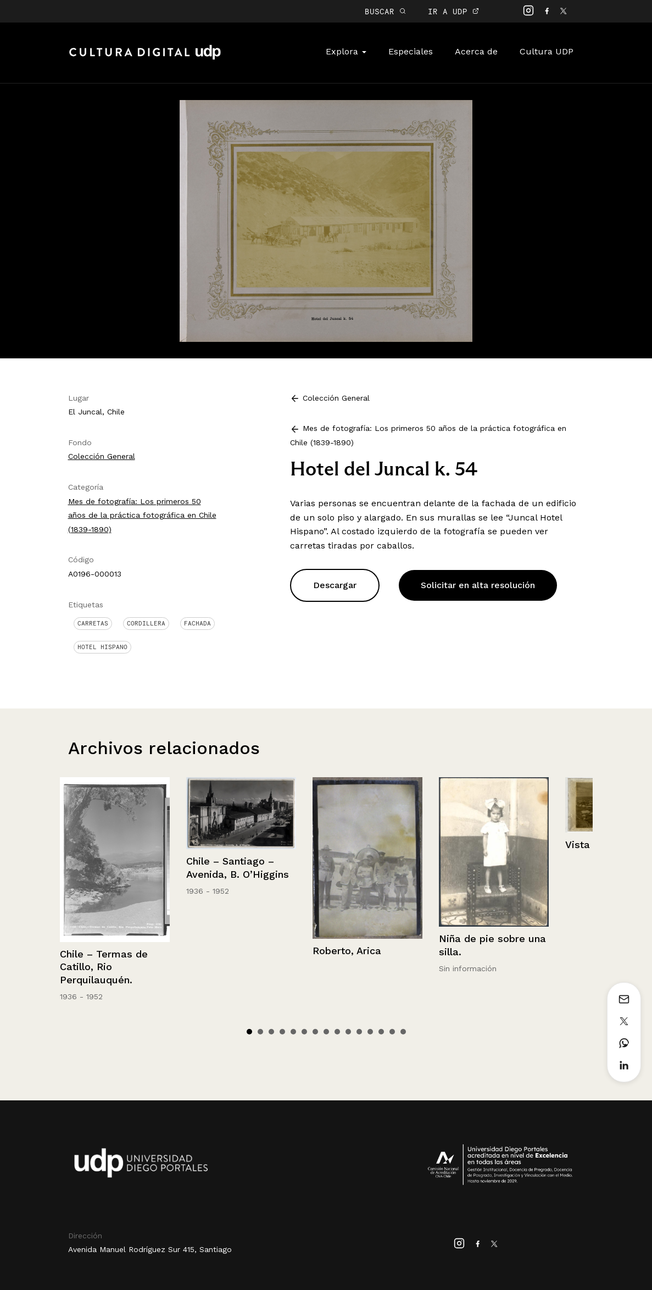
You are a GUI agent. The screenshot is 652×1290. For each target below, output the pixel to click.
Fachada (197, 623)
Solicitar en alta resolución (478, 585)
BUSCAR (385, 11)
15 (403, 1031)
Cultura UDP (546, 51)
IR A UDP (453, 11)
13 (381, 1031)
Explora (346, 51)
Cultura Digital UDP (145, 58)
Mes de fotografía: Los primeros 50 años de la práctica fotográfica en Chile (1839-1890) (142, 515)
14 (392, 1031)
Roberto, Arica (347, 950)
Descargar (334, 585)
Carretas (92, 623)
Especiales (410, 51)
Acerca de (476, 51)
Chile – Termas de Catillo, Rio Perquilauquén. (104, 967)
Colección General (101, 456)
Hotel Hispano (102, 647)
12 (370, 1031)
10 (348, 1031)
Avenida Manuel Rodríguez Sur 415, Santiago (150, 1249)
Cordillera (146, 623)
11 (359, 1031)
